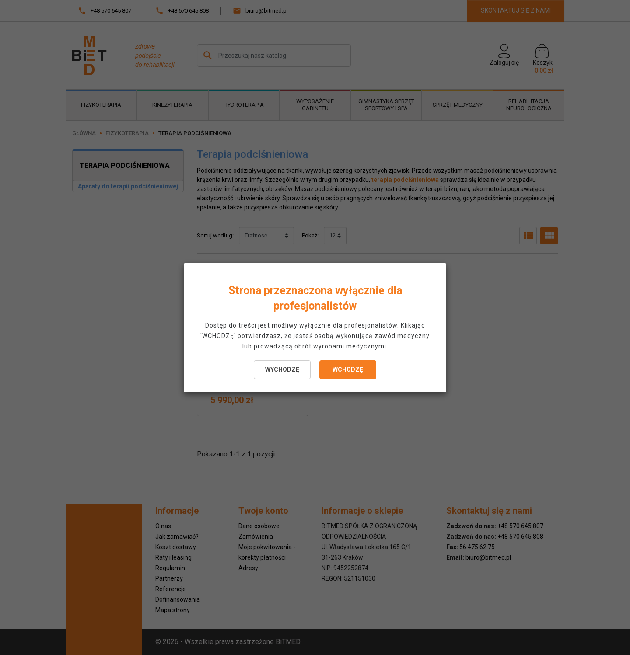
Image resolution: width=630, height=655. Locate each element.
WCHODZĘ (347, 369)
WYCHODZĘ (282, 369)
